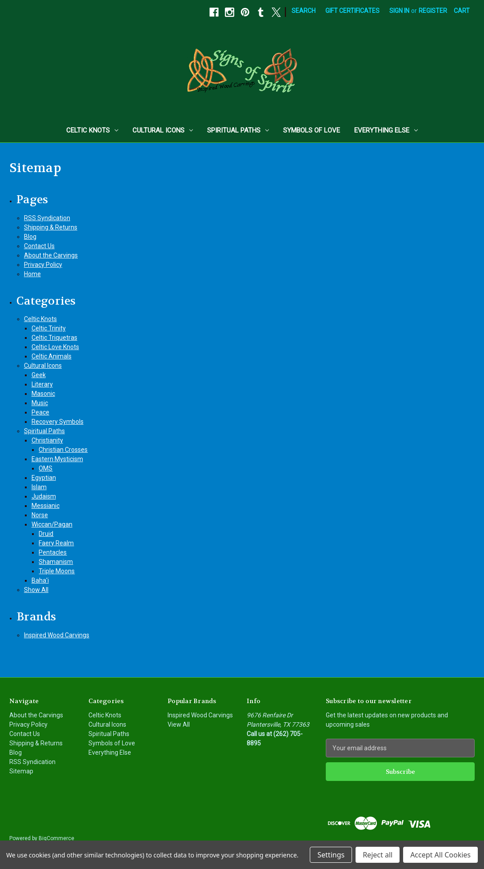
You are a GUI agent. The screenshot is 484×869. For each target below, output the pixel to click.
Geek (39, 374)
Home (32, 274)
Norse (40, 515)
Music (40, 402)
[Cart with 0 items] (462, 11)
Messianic (46, 505)
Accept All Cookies (440, 855)
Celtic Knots (92, 130)
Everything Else (386, 130)
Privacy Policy (43, 264)
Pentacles (53, 552)
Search (304, 10)
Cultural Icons (162, 130)
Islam (39, 487)
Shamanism (56, 561)
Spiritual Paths (238, 130)
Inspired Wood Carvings (56, 635)
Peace (40, 412)
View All (179, 724)
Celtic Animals (52, 356)
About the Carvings (51, 255)
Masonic (43, 393)
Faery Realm (56, 543)
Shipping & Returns (50, 227)
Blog (30, 236)
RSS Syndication (47, 217)
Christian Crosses (63, 449)
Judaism (44, 496)
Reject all (377, 855)
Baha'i (40, 580)
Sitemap (21, 771)
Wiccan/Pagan (52, 524)
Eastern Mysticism (57, 459)
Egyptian (44, 477)
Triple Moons (57, 571)
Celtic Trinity (49, 328)
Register (433, 10)
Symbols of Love (311, 130)
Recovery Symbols (58, 421)
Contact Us (39, 245)
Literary (42, 384)
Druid (46, 533)
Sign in (399, 10)
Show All (36, 589)
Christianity (47, 440)
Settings (330, 855)
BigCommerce (56, 838)
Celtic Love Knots (55, 346)
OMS (45, 468)
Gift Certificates (352, 10)
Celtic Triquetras (54, 337)
